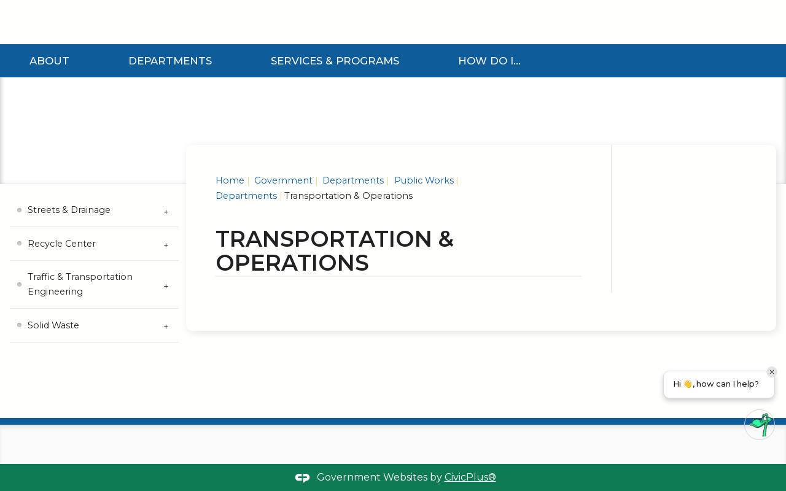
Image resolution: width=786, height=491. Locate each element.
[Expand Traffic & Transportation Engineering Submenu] (166, 285)
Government (282, 180)
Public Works (423, 180)
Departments (170, 61)
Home (230, 180)
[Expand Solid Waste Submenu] (166, 325)
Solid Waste (53, 325)
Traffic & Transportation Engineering (80, 284)
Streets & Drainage (69, 209)
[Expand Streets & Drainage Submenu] (166, 210)
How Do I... (489, 61)
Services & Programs (335, 61)
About (49, 61)
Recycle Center (62, 243)
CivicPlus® (470, 477)
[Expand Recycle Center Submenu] (166, 243)
